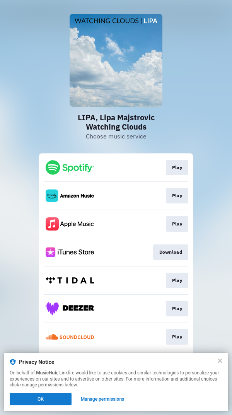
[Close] (220, 361)
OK (41, 399)
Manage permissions (103, 399)
